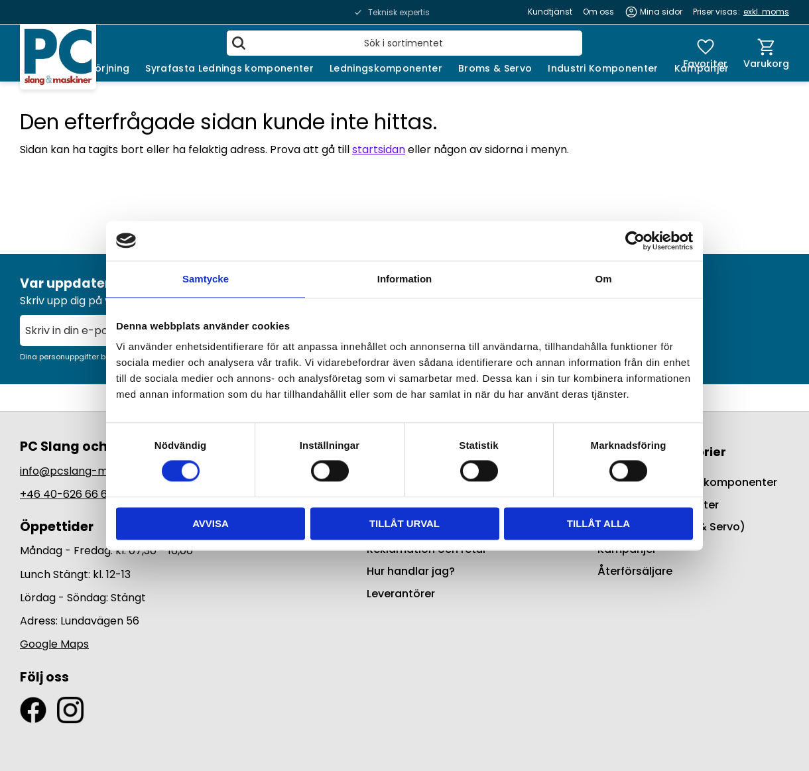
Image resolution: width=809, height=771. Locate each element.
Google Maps (54, 644)
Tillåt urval (404, 523)
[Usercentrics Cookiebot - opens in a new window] (635, 241)
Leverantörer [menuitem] (401, 593)
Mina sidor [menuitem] (661, 11)
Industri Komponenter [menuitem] (603, 68)
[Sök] (239, 43)
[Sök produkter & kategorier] (404, 43)
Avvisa (210, 523)
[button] (705, 53)
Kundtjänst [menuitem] (550, 11)
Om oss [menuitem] (598, 11)
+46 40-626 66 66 (67, 494)
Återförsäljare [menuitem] (634, 571)
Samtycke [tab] (205, 278)
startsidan (378, 149)
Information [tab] (404, 278)
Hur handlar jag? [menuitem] (411, 571)
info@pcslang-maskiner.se (90, 471)
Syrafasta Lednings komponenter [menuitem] (229, 68)
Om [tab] (603, 278)
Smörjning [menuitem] (104, 68)
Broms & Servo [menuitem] (495, 68)
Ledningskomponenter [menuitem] (386, 68)
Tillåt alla (598, 523)
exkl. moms (766, 11)
